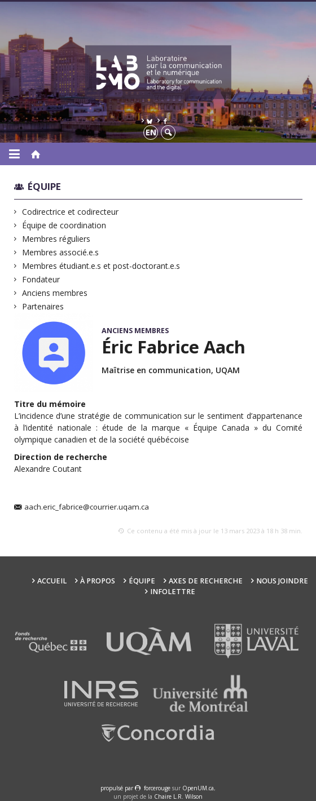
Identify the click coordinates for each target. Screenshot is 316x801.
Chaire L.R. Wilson (178, 796)
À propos (97, 581)
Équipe (44, 186)
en (151, 132)
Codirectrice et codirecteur (70, 211)
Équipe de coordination (64, 225)
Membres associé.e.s (61, 252)
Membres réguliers (56, 238)
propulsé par (117, 788)
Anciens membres (55, 292)
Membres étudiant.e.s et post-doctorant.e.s (101, 265)
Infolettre (172, 591)
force (157, 788)
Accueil (52, 581)
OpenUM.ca (198, 788)
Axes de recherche (206, 581)
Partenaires (43, 306)
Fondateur (41, 279)
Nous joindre (282, 581)
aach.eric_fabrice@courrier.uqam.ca (86, 507)
